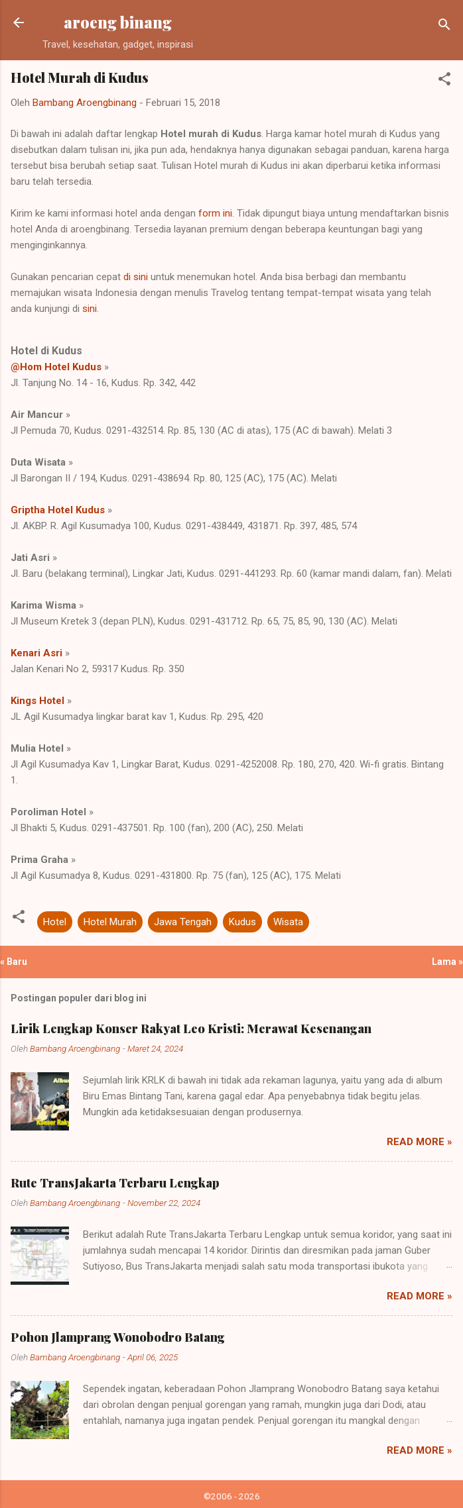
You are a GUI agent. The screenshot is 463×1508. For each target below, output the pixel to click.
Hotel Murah (110, 922)
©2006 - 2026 (232, 1496)
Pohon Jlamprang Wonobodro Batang (118, 1337)
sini (89, 309)
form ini (215, 213)
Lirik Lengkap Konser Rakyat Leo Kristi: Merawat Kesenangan (191, 1028)
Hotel (54, 922)
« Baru (13, 961)
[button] (444, 81)
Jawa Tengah (183, 922)
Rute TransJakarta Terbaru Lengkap (115, 1183)
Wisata (288, 922)
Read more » (419, 1142)
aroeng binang (118, 22)
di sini (135, 277)
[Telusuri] (444, 27)
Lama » (447, 961)
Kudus (242, 922)
